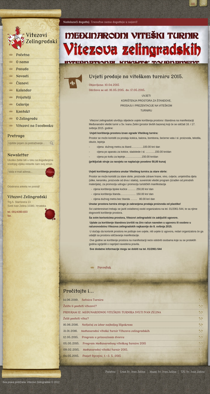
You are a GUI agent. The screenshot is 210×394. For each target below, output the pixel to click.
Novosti (22, 76)
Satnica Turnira (83, 299)
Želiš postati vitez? (76, 318)
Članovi (22, 83)
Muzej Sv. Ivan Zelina (163, 371)
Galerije (22, 104)
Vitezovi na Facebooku (34, 126)
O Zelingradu (27, 119)
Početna (23, 55)
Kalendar (23, 90)
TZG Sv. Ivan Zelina (193, 371)
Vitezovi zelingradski (32, 37)
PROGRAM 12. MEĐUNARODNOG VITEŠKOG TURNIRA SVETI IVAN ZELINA (112, 312)
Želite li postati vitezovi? (80, 306)
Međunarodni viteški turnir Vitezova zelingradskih (106, 331)
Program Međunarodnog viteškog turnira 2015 (104, 343)
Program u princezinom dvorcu (93, 337)
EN (203, 4)
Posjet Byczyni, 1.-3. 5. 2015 (92, 355)
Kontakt (23, 112)
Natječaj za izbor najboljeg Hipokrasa (98, 324)
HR (193, 4)
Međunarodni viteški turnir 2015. (95, 349)
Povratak (104, 267)
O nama (22, 62)
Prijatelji (23, 97)
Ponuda (22, 69)
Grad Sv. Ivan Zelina (132, 371)
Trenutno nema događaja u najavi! (114, 22)
